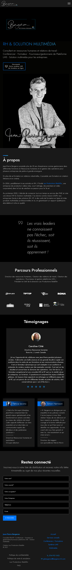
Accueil (53, 536)
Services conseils (53, 540)
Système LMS (53, 547)
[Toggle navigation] (69, 3)
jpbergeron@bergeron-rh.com (54, 561)
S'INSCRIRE (9, 523)
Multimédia (53, 550)
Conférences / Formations (53, 543)
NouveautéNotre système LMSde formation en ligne (14, 74)
